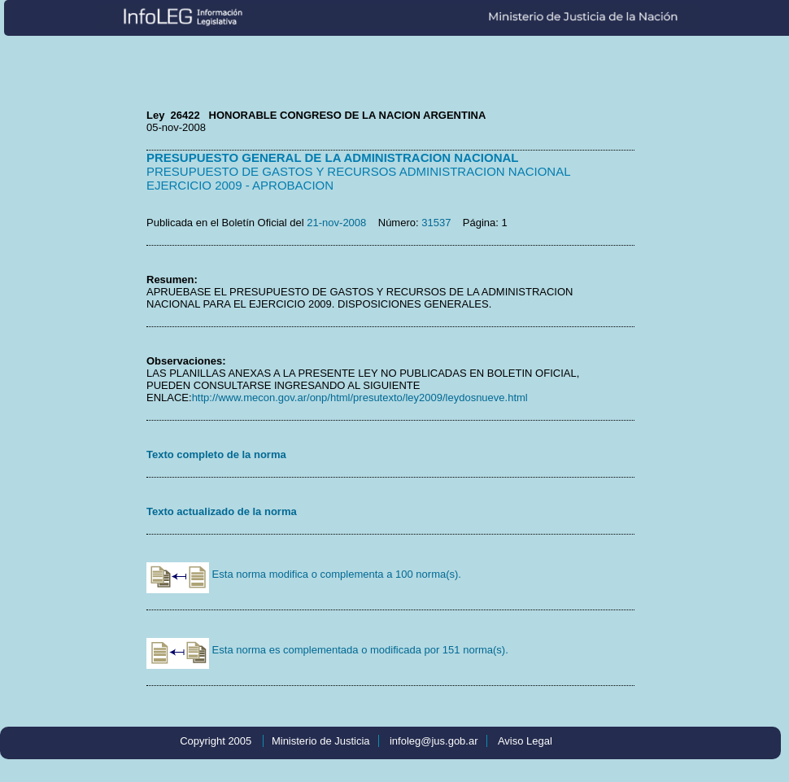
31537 (436, 222)
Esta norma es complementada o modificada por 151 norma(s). (327, 650)
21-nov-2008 (336, 222)
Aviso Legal (525, 741)
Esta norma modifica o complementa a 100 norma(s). (303, 574)
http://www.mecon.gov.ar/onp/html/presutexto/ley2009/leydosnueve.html (360, 397)
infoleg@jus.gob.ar (434, 741)
